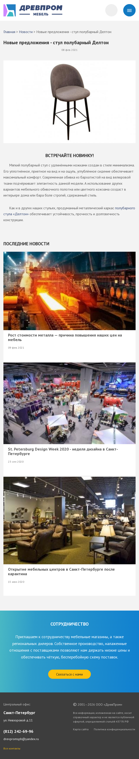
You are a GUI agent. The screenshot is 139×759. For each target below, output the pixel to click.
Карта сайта (81, 729)
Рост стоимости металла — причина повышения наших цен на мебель (65, 337)
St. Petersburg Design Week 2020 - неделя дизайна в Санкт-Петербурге (63, 451)
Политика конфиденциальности (114, 729)
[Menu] (129, 10)
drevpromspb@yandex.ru (21, 739)
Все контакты (11, 748)
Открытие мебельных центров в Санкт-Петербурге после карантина (61, 571)
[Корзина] (111, 10)
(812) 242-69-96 (18, 731)
